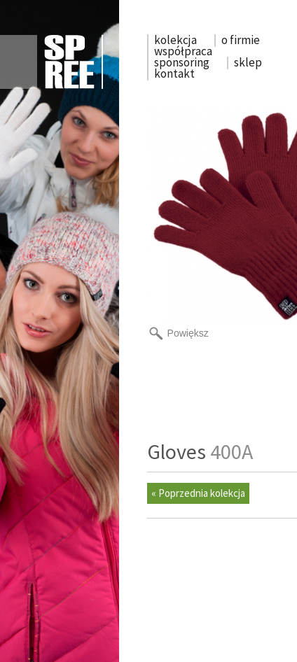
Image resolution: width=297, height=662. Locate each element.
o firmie (240, 40)
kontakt (174, 73)
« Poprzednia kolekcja (198, 493)
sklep (248, 62)
